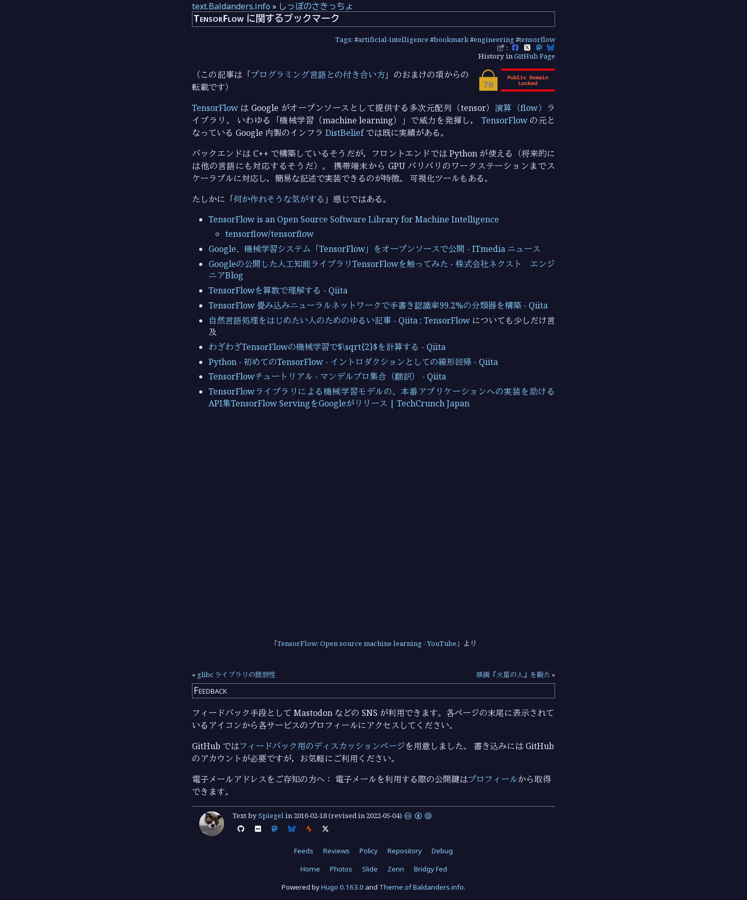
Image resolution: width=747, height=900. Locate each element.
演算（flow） (521, 108)
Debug (442, 850)
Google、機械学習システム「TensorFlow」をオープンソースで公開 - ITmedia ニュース (375, 249)
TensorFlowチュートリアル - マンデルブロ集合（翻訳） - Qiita (327, 376)
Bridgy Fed (430, 869)
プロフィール (493, 779)
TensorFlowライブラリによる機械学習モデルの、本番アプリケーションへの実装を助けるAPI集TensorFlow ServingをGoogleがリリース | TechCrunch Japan (382, 397)
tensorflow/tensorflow (269, 234)
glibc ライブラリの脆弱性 (236, 674)
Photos (341, 869)
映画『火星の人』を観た (513, 674)
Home (310, 869)
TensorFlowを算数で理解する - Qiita (278, 290)
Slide (370, 869)
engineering (494, 39)
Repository (405, 850)
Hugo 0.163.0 (342, 887)
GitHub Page (534, 56)
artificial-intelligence (393, 39)
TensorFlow (215, 108)
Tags (343, 39)
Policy (368, 850)
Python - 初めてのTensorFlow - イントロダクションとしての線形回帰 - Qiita (353, 362)
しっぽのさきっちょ (316, 6)
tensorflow (537, 39)
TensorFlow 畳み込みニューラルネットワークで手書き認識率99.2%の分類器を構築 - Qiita (378, 305)
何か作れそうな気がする (279, 199)
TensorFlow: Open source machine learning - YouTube (367, 643)
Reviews (336, 850)
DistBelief (344, 132)
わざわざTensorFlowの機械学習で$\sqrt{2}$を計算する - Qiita (327, 347)
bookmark (451, 39)
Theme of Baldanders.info (421, 887)
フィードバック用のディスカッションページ (322, 746)
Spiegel (271, 815)
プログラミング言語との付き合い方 (318, 74)
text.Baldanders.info (231, 6)
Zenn (396, 869)
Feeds (303, 850)
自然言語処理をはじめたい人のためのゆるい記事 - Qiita (313, 320)
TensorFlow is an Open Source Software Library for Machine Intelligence (354, 219)
